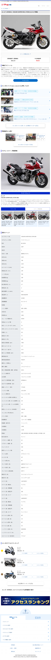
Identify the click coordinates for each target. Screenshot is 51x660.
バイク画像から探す (7, 639)
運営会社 (13, 651)
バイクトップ (5, 621)
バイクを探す (24, 553)
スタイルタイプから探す (8, 628)
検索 (38, 5)
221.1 (13, 60)
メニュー (48, 5)
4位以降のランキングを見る (25, 583)
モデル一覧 (13, 209)
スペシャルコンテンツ (38, 617)
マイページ (43, 5)
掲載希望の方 (38, 648)
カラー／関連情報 (38, 209)
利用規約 (13, 645)
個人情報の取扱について (38, 645)
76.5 (38, 60)
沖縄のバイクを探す (13, 617)
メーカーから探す (6, 625)
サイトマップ (38, 651)
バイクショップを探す (7, 632)
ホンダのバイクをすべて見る (25, 144)
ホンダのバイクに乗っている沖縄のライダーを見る (25, 125)
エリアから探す (6, 636)
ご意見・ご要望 (13, 648)
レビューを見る (40, 553)
